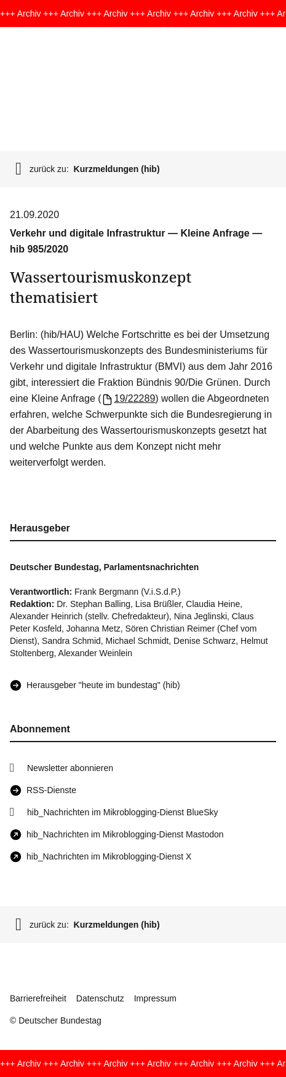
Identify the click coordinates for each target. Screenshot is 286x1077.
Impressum (155, 998)
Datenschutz (100, 998)
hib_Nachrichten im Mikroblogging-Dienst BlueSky (122, 812)
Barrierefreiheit (38, 998)
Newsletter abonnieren (70, 768)
